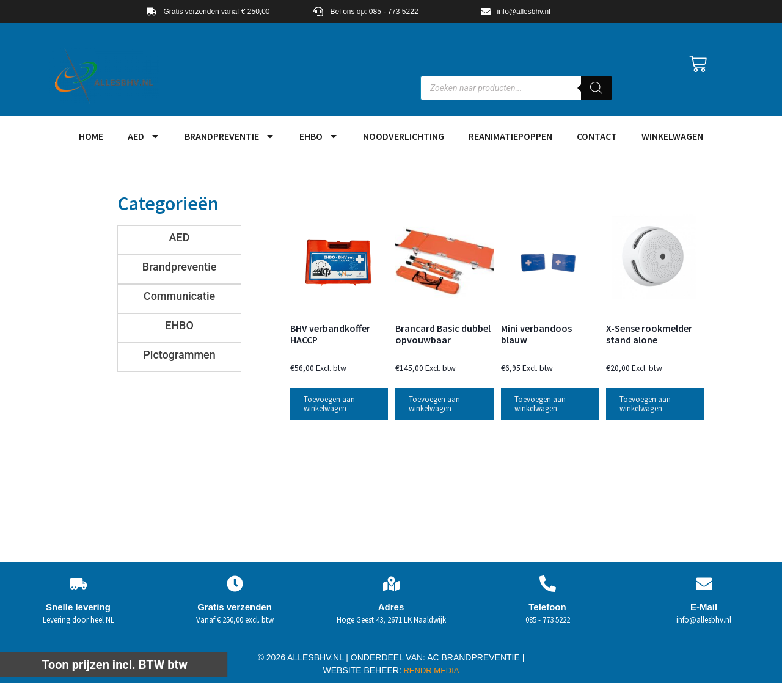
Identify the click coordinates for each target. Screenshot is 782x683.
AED (144, 136)
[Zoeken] (596, 88)
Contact (597, 136)
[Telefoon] (547, 583)
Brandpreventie (230, 136)
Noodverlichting (403, 136)
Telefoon (547, 607)
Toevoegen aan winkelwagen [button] (329, 404)
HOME (91, 136)
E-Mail (703, 607)
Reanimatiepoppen (510, 136)
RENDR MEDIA (430, 670)
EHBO (318, 136)
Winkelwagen (672, 136)
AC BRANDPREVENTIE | (475, 657)
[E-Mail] (704, 583)
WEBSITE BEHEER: (362, 670)
